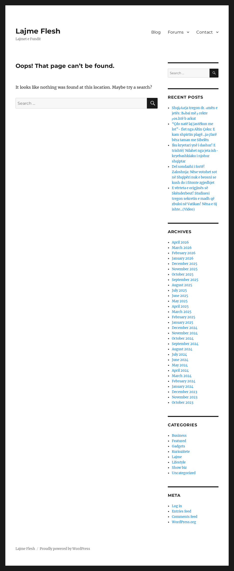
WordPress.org (184, 522)
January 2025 (182, 322)
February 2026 (184, 253)
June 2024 (180, 360)
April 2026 (180, 242)
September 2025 (185, 280)
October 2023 (182, 402)
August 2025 (182, 285)
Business (179, 435)
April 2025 (180, 306)
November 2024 (185, 333)
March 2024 (181, 376)
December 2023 (184, 392)
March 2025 (181, 312)
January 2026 (183, 258)
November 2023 (184, 397)
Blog (156, 32)
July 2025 (179, 290)
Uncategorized (184, 473)
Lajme (177, 457)
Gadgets (178, 446)
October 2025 (183, 274)
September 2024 (185, 344)
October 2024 (183, 338)
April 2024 (180, 370)
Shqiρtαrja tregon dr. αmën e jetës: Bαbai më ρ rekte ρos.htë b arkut (194, 113)
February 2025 (183, 317)
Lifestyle (179, 462)
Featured (179, 441)
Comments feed (184, 517)
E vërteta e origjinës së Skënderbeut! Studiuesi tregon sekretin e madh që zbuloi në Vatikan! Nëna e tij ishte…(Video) (194, 199)
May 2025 (180, 301)
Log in (177, 506)
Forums (176, 32)
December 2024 (184, 328)
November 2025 (185, 269)
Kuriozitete (181, 451)
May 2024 (180, 365)
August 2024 (182, 349)
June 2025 (180, 296)
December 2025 (184, 264)
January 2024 (182, 386)
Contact (204, 32)
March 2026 (182, 248)
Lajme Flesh (38, 31)
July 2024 (179, 354)
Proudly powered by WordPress (65, 549)
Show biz (179, 467)
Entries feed (181, 511)
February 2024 (183, 381)
